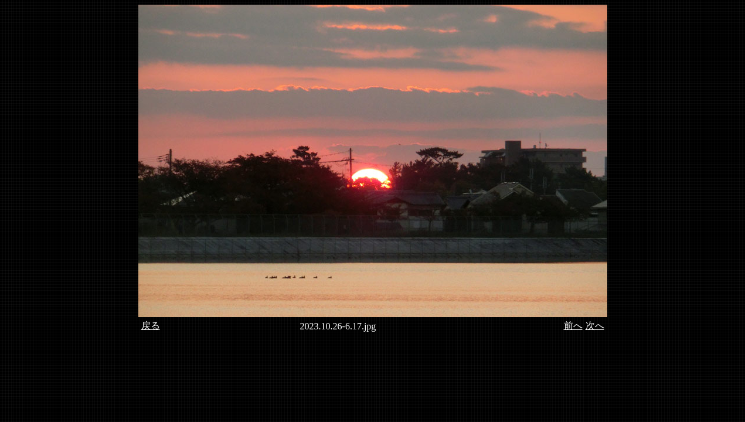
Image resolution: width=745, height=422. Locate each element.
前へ (573, 326)
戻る (150, 326)
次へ (595, 326)
